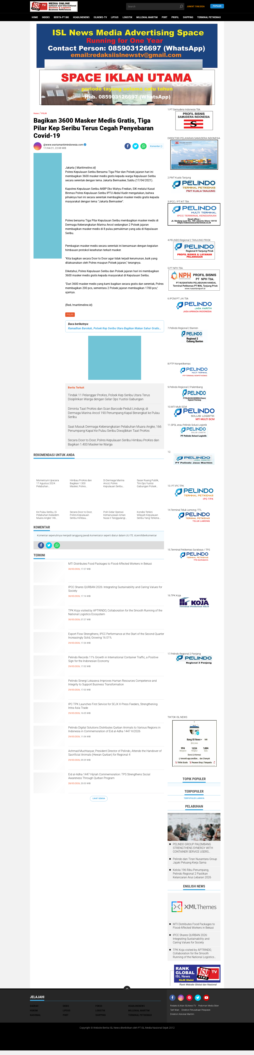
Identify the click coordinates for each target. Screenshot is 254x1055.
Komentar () (156, 146)
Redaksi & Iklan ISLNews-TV (185, 1005)
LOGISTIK (127, 17)
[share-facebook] (128, 146)
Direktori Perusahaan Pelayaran (187, 1015)
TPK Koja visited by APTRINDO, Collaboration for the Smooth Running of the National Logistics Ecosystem (113, 618)
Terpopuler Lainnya (194, 798)
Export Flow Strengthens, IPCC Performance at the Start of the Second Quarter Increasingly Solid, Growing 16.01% (114, 641)
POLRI (70, 314)
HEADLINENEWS (81, 17)
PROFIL (175, 17)
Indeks (46, 17)
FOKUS (98, 1005)
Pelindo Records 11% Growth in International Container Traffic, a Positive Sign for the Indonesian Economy (112, 665)
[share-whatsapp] (143, 146)
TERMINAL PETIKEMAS (209, 17)
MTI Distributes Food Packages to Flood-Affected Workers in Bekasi (109, 568)
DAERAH (34, 1005)
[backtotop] (127, 989)
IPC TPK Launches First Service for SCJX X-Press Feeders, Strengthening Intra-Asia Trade (113, 708)
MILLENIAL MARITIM (147, 17)
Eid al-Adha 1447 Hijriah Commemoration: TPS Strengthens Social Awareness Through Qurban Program (115, 782)
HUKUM (34, 1010)
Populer (217, 6)
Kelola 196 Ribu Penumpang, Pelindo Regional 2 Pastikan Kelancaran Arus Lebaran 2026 (192, 873)
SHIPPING (188, 17)
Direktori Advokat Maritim (184, 1019)
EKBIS (66, 1005)
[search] (155, 6)
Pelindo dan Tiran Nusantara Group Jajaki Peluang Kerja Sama (195, 860)
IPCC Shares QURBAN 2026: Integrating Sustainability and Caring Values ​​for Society (111, 591)
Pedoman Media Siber (182, 1010)
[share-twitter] (135, 146)
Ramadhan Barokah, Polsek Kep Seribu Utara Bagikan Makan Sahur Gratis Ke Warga (114, 329)
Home (35, 17)
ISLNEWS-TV (100, 17)
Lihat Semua (99, 799)
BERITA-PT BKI (61, 17)
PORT (164, 17)
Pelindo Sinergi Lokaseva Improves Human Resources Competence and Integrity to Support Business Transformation (115, 688)
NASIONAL (35, 1015)
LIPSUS (115, 17)
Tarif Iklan (201, 1010)
